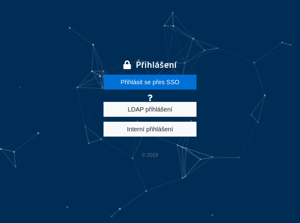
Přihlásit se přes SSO (150, 82)
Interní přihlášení (150, 129)
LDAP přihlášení (150, 109)
